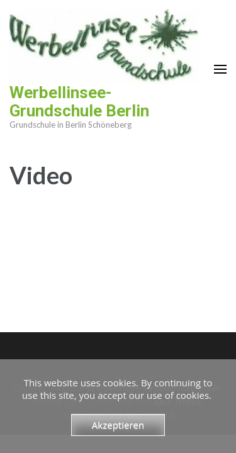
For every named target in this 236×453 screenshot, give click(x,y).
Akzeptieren (118, 424)
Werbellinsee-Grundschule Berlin (79, 101)
